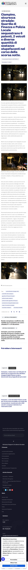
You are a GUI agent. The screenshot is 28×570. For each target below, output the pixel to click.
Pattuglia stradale (7, 485)
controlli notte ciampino (7, 293)
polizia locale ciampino (7, 298)
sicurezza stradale (18, 307)
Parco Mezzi (5, 463)
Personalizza (13, 559)
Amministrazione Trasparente (9, 468)
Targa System (6, 487)
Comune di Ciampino (7, 509)
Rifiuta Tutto (13, 562)
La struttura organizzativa (8, 453)
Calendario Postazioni (7, 499)
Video (3, 506)
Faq (3, 511)
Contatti (4, 465)
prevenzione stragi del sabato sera (10, 303)
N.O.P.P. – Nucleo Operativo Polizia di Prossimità (12, 482)
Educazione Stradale (7, 502)
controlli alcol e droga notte (12, 291)
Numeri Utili (5, 497)
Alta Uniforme (5, 458)
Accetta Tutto (13, 565)
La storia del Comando (7, 451)
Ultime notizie (6, 11)
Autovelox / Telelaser (8, 476)
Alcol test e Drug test (8, 479)
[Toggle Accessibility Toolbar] (3, 559)
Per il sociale (5, 461)
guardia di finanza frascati (8, 296)
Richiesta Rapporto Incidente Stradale (13, 444)
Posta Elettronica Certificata (9, 504)
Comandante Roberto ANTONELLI (10, 59)
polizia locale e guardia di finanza (9, 300)
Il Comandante (5, 456)
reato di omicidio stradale (8, 305)
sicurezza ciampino (6, 307)
